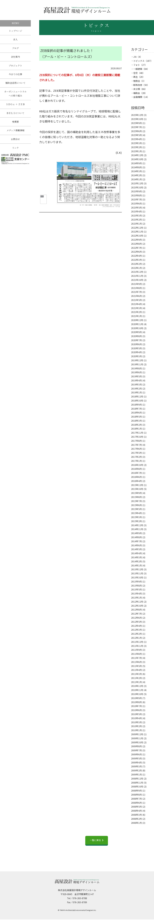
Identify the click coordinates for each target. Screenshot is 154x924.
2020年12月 (137, 320)
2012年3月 (136, 629)
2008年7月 (136, 798)
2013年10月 (137, 577)
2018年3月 (136, 420)
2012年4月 (136, 625)
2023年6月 (136, 203)
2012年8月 (136, 609)
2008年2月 (136, 818)
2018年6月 (136, 412)
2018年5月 (136, 416)
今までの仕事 (15, 74)
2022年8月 (136, 243)
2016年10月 (137, 465)
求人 (15, 39)
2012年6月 (136, 617)
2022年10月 (137, 235)
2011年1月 (136, 682)
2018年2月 (136, 424)
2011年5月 (136, 666)
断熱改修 (137, 85)
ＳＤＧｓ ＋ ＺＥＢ (15, 105)
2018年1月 (136, 428)
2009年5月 (136, 758)
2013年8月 (136, 585)
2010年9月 (136, 698)
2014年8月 (136, 537)
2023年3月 (136, 215)
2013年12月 (137, 569)
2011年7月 (136, 658)
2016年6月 (136, 477)
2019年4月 (136, 380)
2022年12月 (137, 227)
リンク (15, 148)
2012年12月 (137, 601)
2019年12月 (137, 360)
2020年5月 (136, 348)
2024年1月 (136, 179)
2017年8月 (136, 440)
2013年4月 (136, 593)
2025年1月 (136, 151)
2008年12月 (137, 778)
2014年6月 (136, 545)
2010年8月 (136, 702)
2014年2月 (136, 561)
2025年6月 (136, 131)
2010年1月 (136, 730)
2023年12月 (137, 183)
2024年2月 (136, 175)
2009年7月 (136, 750)
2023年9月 (136, 191)
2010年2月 (136, 726)
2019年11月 (137, 364)
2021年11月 (137, 275)
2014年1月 (136, 565)
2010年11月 (137, 690)
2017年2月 (136, 456)
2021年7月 (136, 292)
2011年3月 (136, 674)
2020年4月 (136, 352)
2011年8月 (136, 653)
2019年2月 (136, 388)
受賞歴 (15, 122)
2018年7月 (136, 408)
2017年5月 (136, 452)
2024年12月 (137, 155)
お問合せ (15, 140)
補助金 (136, 93)
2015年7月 (136, 501)
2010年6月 (136, 710)
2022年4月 (136, 255)
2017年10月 (137, 436)
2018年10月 (137, 400)
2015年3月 (136, 517)
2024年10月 (137, 159)
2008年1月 (136, 822)
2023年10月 (137, 187)
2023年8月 (136, 195)
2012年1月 (136, 637)
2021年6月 (136, 296)
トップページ (15, 30)
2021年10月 (137, 280)
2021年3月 (136, 308)
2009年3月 (136, 766)
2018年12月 (137, 396)
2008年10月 (137, 786)
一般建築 (137, 69)
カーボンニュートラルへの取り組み (15, 94)
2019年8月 (136, 368)
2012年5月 (136, 621)
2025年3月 (136, 143)
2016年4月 (136, 481)
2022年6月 (136, 251)
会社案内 (15, 57)
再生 (135, 76)
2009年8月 (136, 746)
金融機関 (137, 97)
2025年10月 (137, 119)
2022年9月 (136, 239)
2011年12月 (137, 641)
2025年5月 (136, 135)
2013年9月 (136, 581)
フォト (136, 64)
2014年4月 (136, 553)
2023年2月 (136, 219)
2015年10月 (137, 489)
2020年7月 (136, 340)
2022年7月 (136, 247)
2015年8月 (136, 497)
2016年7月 (136, 472)
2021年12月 (137, 271)
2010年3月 (136, 722)
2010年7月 (136, 706)
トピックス (138, 60)
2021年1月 (136, 316)
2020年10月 (137, 328)
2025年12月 (137, 115)
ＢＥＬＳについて (15, 113)
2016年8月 (136, 468)
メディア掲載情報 (15, 131)
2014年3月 (136, 557)
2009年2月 (136, 770)
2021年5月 (136, 300)
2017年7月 (136, 444)
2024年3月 (136, 171)
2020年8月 (136, 336)
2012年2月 (136, 633)
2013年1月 (136, 597)
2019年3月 (136, 384)
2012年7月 (136, 613)
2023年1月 (136, 223)
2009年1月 (136, 774)
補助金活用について (15, 83)
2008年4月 (136, 810)
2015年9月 (136, 493)
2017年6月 (136, 448)
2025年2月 (136, 147)
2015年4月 (136, 513)
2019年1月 (136, 392)
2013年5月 (136, 589)
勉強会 (136, 81)
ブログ (15, 48)
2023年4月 (136, 211)
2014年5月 (136, 549)
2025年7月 (136, 127)
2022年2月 (136, 263)
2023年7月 (136, 199)
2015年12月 (137, 485)
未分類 (136, 89)
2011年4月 (136, 670)
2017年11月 (137, 432)
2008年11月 (137, 782)
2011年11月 (137, 646)
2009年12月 (137, 734)
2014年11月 (137, 529)
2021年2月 (136, 312)
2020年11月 (137, 324)
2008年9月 (136, 790)
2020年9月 (136, 332)
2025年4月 (136, 139)
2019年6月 (136, 372)
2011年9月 (136, 649)
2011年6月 (136, 662)
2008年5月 (136, 806)
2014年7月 (136, 541)
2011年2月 (136, 678)
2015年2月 (136, 521)
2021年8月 (136, 288)
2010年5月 (136, 714)
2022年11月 (137, 231)
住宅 (135, 73)
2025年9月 (136, 123)
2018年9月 (136, 404)
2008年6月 (136, 802)
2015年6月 (136, 505)
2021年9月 (136, 284)
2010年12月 (137, 686)
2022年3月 (136, 259)
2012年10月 (137, 605)
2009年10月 (137, 742)
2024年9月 (136, 163)
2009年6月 (136, 754)
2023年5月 (136, 207)
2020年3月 (136, 356)
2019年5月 (136, 376)
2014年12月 (137, 525)
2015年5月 (136, 509)
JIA (134, 56)
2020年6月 (136, 344)
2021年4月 (136, 304)
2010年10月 (137, 694)
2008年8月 (136, 794)
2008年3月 (136, 814)
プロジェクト (15, 65)
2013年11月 (137, 573)
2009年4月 (136, 762)
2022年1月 (136, 268)
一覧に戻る (95, 840)
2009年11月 (137, 738)
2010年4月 (136, 718)
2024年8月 (136, 167)
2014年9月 (136, 533)
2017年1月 (136, 460)
